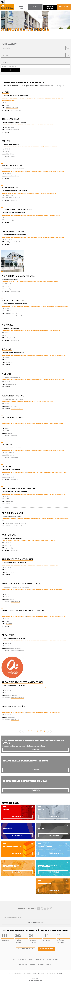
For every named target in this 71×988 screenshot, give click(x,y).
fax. (3, 105)
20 (41, 731)
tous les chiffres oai (25, 949)
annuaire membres (49, 7)
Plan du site (22, 960)
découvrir (35, 750)
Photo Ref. (34, 978)
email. (4, 107)
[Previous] (23, 731)
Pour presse (40, 960)
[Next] (48, 731)
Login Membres (64, 7)
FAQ (14, 960)
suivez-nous (35, 790)
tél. (3, 102)
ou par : (5, 63)
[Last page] (52, 731)
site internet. (6, 110)
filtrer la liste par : (10, 44)
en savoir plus (17, 816)
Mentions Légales (35, 981)
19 (37, 731)
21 (45, 731)
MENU (21, 8)
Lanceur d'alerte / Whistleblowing (31, 964)
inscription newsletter (36, 922)
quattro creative (37, 973)
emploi (35, 7)
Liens (31, 960)
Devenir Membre (52, 960)
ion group (59, 973)
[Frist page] (19, 731)
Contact (49, 964)
